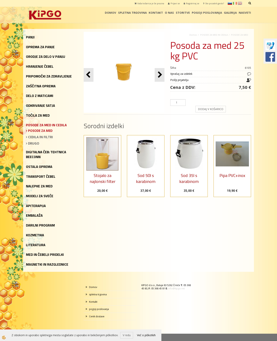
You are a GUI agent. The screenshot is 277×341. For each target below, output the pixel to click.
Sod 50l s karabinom (145, 178)
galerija (230, 12)
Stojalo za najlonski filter (102, 178)
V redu (127, 335)
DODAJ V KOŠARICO (210, 109)
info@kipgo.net (176, 288)
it (235, 3)
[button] (159, 75)
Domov (110, 12)
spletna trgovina (132, 12)
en (240, 3)
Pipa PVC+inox (232, 175)
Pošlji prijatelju (179, 80)
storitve (183, 12)
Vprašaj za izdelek (181, 74)
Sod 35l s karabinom (189, 178)
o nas (169, 12)
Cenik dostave (96, 316)
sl (230, 3)
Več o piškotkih (146, 335)
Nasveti (245, 12)
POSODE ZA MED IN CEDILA (214, 34)
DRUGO (33, 143)
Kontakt (156, 12)
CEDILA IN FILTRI (40, 137)
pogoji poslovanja (207, 12)
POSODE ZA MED (40, 131)
